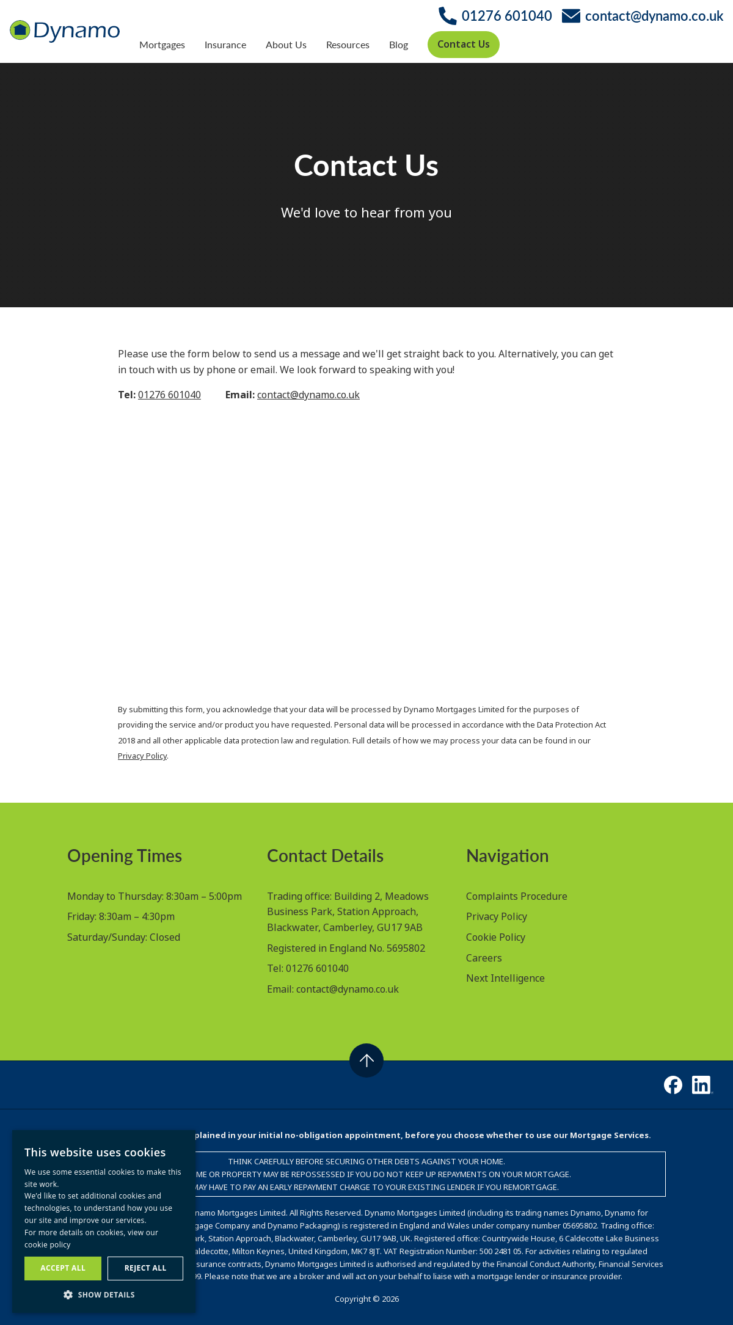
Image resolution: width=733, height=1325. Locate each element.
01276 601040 (169, 394)
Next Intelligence (505, 978)
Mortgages (162, 44)
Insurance (225, 44)
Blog (398, 44)
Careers (484, 958)
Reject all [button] (146, 1268)
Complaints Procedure (516, 896)
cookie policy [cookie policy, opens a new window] (47, 1244)
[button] (103, 1294)
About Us (286, 44)
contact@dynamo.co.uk (308, 394)
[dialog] (103, 1221)
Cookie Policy (495, 937)
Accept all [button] (63, 1268)
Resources (348, 44)
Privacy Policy (142, 755)
